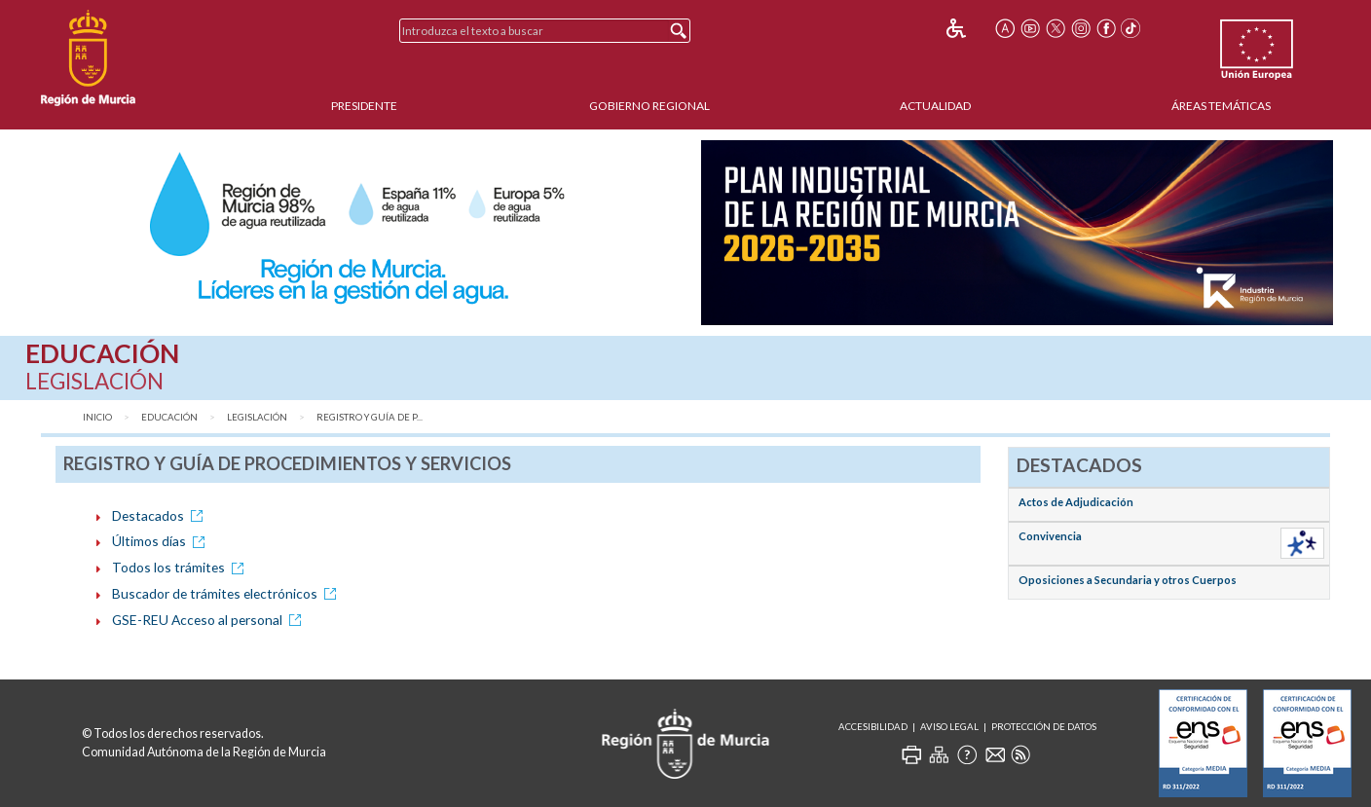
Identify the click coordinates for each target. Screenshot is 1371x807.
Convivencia (1050, 536)
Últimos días (161, 540)
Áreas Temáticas (1221, 105)
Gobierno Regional (649, 105)
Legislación (257, 417)
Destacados (160, 515)
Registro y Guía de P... (369, 417)
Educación (169, 417)
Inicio (97, 417)
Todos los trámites (181, 567)
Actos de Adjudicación (1076, 501)
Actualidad (935, 105)
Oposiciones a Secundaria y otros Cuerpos (1128, 579)
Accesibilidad (873, 726)
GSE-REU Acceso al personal (210, 619)
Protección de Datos (1043, 726)
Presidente (364, 105)
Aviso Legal (949, 726)
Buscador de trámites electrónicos (227, 593)
